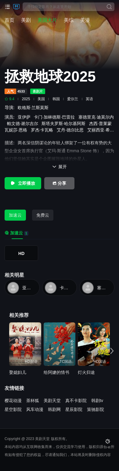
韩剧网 (54, 409)
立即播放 (23, 183)
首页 (9, 20)
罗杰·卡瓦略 (43, 129)
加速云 (15, 215)
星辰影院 (73, 409)
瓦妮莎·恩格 (17, 129)
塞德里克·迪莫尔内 (103, 287)
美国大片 (47, 20)
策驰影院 (95, 409)
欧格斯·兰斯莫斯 (34, 107)
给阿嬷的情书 (56, 372)
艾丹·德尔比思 (71, 129)
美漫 (85, 20)
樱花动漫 (13, 400)
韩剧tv (97, 400)
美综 (69, 20)
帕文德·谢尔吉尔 (24, 123)
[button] (110, 350)
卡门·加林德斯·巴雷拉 (55, 117)
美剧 (26, 20)
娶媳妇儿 (17, 372)
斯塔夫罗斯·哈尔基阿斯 (64, 123)
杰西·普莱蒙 (101, 123)
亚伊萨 (25, 117)
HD (21, 253)
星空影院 (13, 409)
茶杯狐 (32, 400)
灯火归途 (86, 372)
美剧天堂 (52, 400)
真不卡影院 (76, 400)
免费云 (42, 215)
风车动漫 (34, 409)
